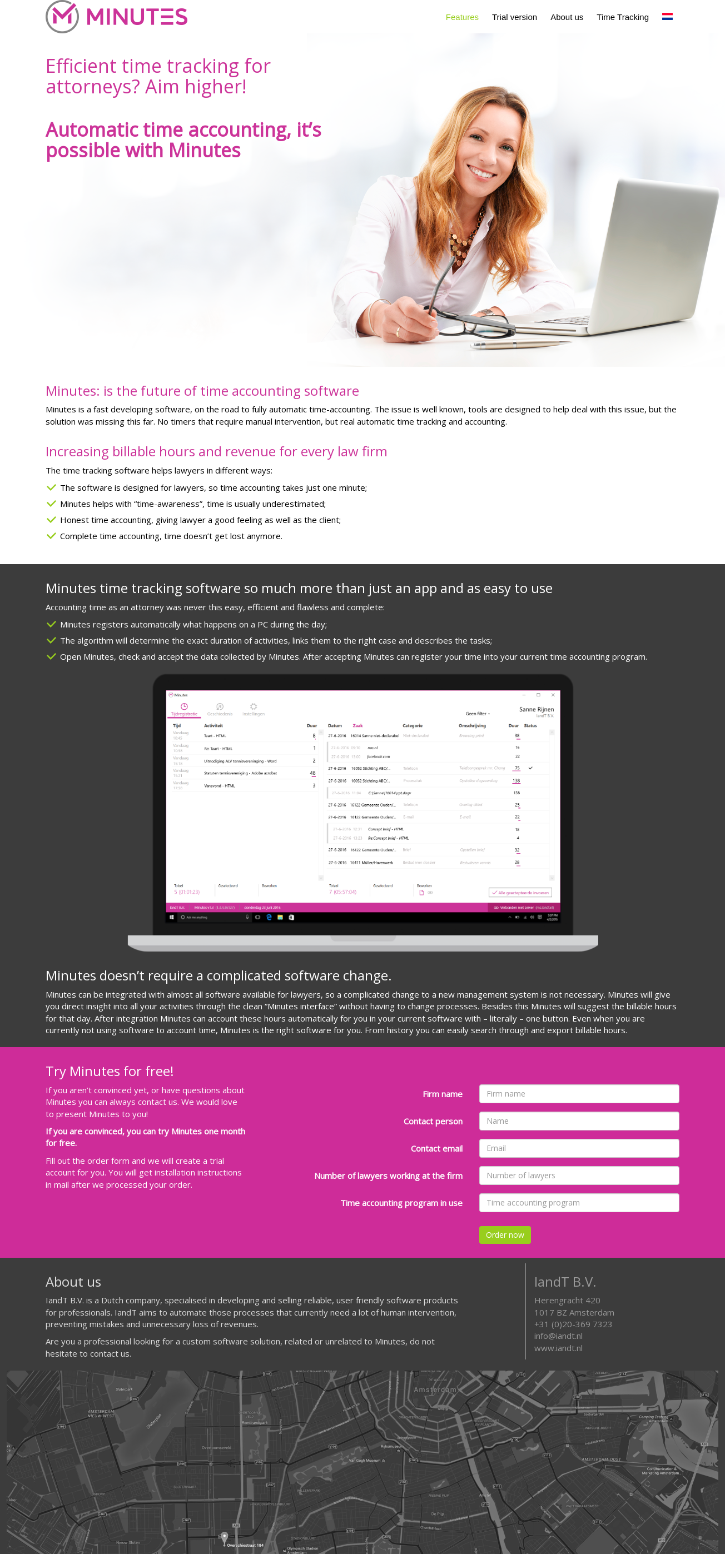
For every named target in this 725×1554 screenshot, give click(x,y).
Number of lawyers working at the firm (388, 1175)
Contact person (433, 1121)
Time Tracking (623, 17)
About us (566, 17)
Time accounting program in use (401, 1202)
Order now (505, 1234)
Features (462, 17)
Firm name (443, 1093)
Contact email (437, 1148)
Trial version (514, 17)
